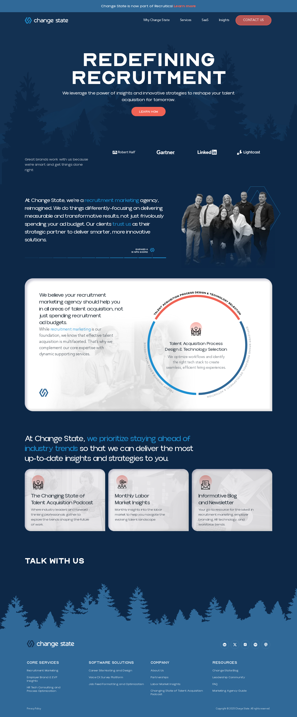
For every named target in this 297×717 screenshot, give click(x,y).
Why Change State (156, 20)
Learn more (185, 6)
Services (185, 20)
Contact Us (253, 20)
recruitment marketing (111, 201)
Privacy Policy (34, 707)
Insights (224, 20)
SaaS (205, 20)
